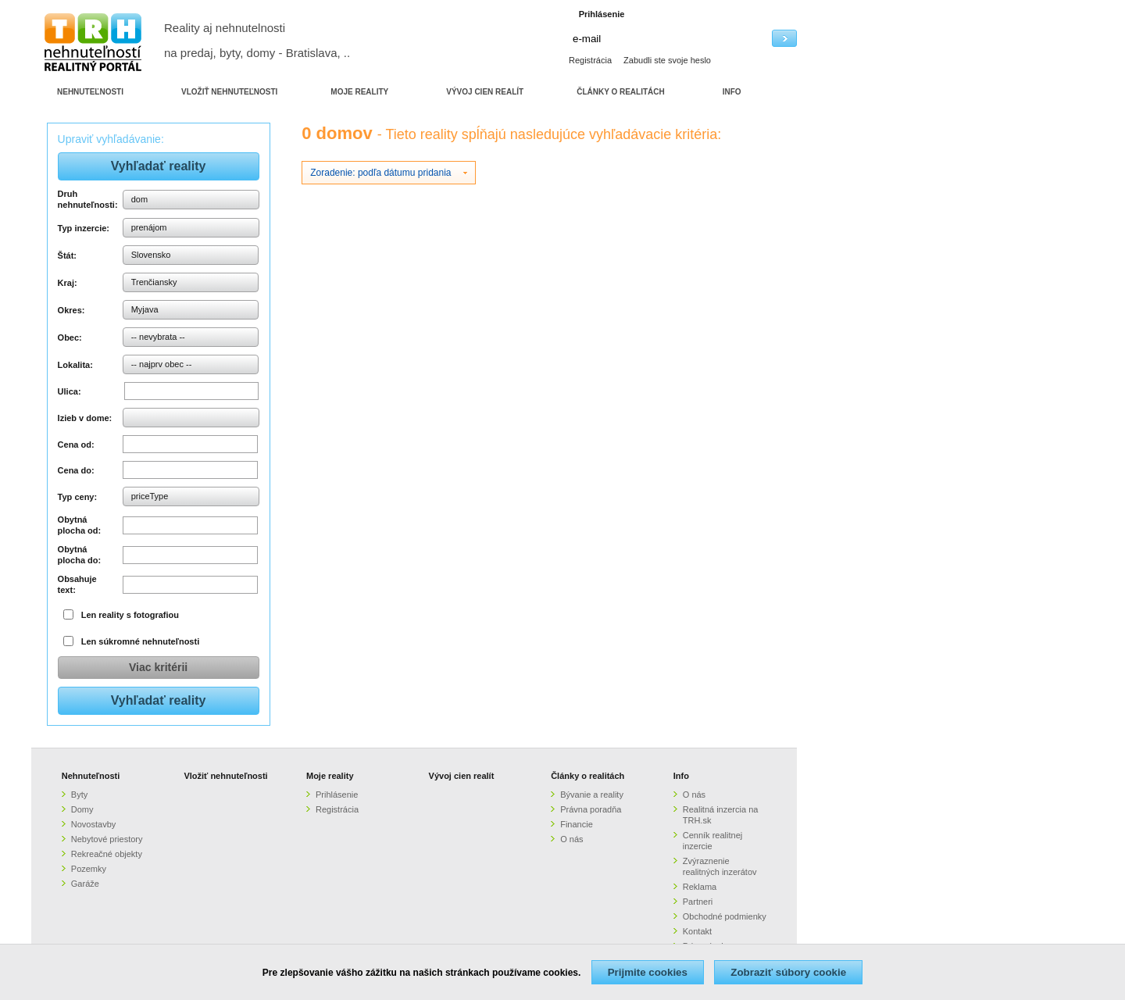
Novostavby (93, 824)
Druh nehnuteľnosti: (88, 199)
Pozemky (88, 868)
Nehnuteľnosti (91, 775)
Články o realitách (587, 775)
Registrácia (590, 60)
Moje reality (330, 775)
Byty (79, 794)
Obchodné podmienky (724, 916)
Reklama (699, 886)
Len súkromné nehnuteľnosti (140, 641)
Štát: (67, 255)
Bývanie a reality (591, 794)
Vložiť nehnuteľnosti (225, 775)
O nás (571, 839)
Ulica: (69, 391)
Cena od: (76, 444)
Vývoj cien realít (462, 775)
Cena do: (76, 470)
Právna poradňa (590, 809)
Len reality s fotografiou (130, 615)
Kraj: (67, 283)
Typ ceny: (78, 497)
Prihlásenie (337, 794)
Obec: (70, 337)
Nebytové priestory (107, 839)
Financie (576, 824)
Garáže (85, 883)
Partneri (698, 901)
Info (681, 775)
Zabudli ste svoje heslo (667, 60)
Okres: (71, 310)
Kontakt (697, 931)
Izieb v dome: (85, 418)
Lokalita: (75, 365)
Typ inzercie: (83, 228)
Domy (82, 809)
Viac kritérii (158, 667)
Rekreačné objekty (106, 854)
